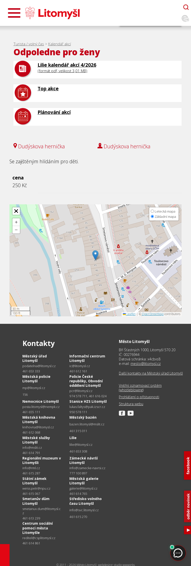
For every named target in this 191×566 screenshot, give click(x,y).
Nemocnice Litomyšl (40, 401)
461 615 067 (31, 493)
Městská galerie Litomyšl (83, 480)
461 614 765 (78, 493)
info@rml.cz (31, 468)
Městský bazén (82, 417)
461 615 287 (31, 473)
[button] (95, 255)
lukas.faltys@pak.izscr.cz (87, 407)
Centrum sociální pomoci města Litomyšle (37, 528)
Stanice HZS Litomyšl (88, 401)
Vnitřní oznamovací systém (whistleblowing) (140, 387)
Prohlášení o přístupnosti (139, 397)
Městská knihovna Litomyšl (38, 419)
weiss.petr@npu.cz (36, 488)
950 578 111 (78, 412)
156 (25, 394)
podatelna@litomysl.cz (39, 366)
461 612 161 (78, 371)
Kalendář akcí (59, 44)
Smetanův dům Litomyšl (35, 501)
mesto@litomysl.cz (146, 363)
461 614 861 (31, 543)
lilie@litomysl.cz (81, 445)
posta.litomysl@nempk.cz (41, 407)
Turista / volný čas (28, 44)
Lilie (73, 437)
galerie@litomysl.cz (83, 488)
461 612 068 (31, 432)
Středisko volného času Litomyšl (85, 501)
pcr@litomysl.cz (81, 391)
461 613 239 (31, 518)
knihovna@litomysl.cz (38, 427)
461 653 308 (78, 451)
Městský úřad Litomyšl (34, 358)
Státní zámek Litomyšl (34, 480)
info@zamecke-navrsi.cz (87, 468)
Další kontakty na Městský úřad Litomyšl (151, 373)
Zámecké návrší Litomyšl (83, 460)
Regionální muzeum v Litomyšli (41, 460)
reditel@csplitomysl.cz (38, 538)
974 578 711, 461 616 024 (87, 396)
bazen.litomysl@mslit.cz (86, 424)
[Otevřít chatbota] (186, 7)
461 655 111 (31, 412)
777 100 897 (78, 473)
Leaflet (129, 314)
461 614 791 (31, 453)
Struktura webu (131, 404)
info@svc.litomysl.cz (84, 510)
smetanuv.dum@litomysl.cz (41, 511)
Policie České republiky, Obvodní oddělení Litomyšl (86, 381)
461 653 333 (31, 371)
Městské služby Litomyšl (36, 440)
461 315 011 (78, 431)
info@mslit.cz (32, 448)
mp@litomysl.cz (33, 388)
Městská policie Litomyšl (36, 378)
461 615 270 (78, 516)
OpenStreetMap (153, 314)
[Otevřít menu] (14, 13)
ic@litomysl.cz (79, 366)
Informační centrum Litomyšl (87, 358)
